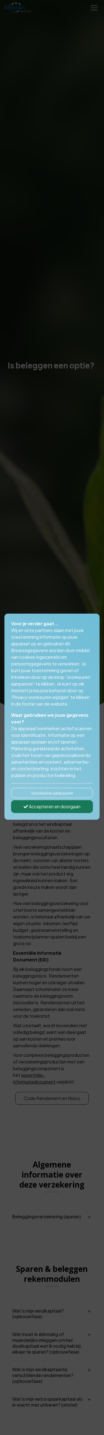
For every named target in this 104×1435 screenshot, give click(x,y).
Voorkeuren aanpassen (52, 792)
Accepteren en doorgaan (52, 806)
